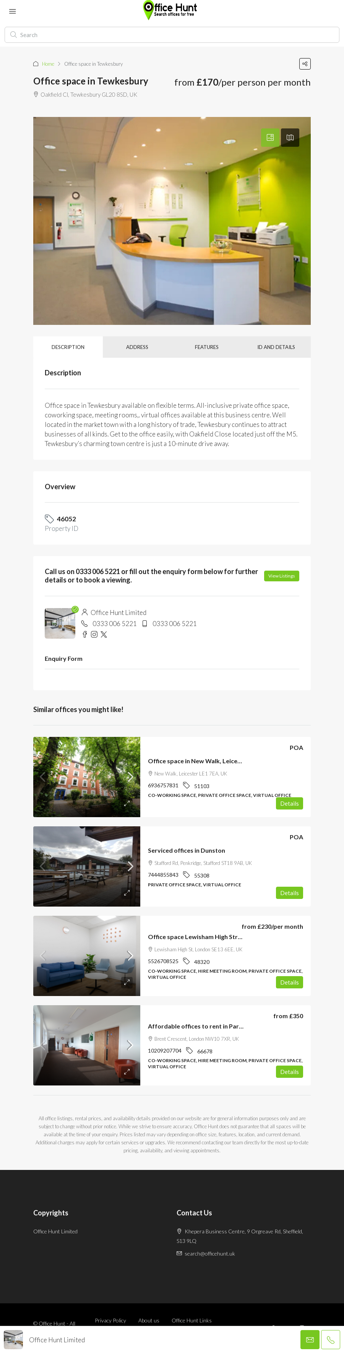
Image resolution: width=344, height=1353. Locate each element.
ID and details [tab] (276, 347)
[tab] (270, 137)
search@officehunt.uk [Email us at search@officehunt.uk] (210, 1253)
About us (148, 1320)
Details (289, 803)
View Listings (281, 576)
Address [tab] (137, 347)
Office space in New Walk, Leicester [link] (198, 760)
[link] (86, 777)
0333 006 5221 (114, 624)
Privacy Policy (110, 1320)
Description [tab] (68, 347)
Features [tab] (207, 347)
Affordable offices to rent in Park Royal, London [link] (216, 1026)
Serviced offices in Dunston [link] (186, 850)
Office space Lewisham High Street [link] (197, 936)
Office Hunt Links (192, 1320)
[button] (305, 64)
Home (48, 64)
